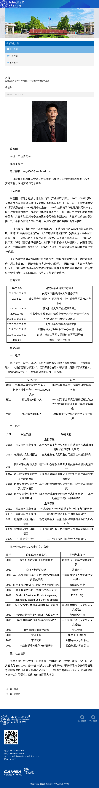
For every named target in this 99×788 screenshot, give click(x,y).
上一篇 (9, 689)
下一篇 (9, 694)
